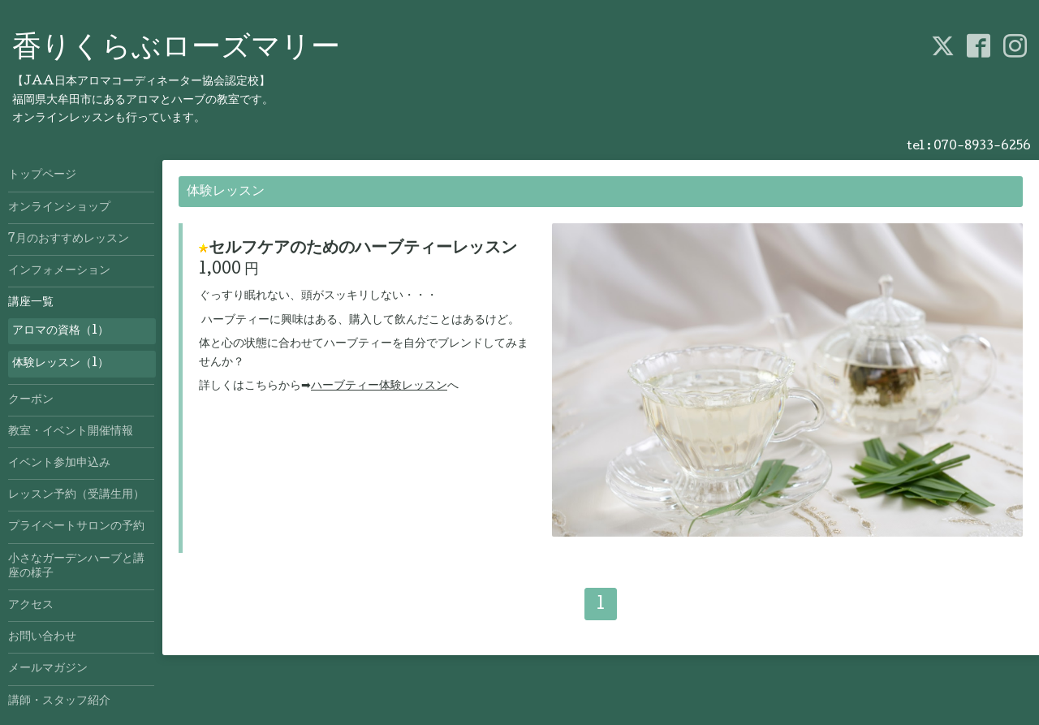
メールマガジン (48, 668)
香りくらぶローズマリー (176, 49)
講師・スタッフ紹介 (59, 701)
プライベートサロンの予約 (76, 526)
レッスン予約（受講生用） (76, 495)
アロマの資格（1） (60, 331)
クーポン (31, 400)
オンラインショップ (59, 207)
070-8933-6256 (982, 146)
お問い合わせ (42, 637)
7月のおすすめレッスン (68, 239)
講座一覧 (31, 302)
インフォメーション (59, 271)
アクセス (31, 605)
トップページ (42, 175)
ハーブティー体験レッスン (379, 386)
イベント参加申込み (59, 463)
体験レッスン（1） (60, 363)
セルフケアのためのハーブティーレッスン (363, 249)
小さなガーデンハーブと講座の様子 (76, 566)
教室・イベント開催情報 (70, 431)
